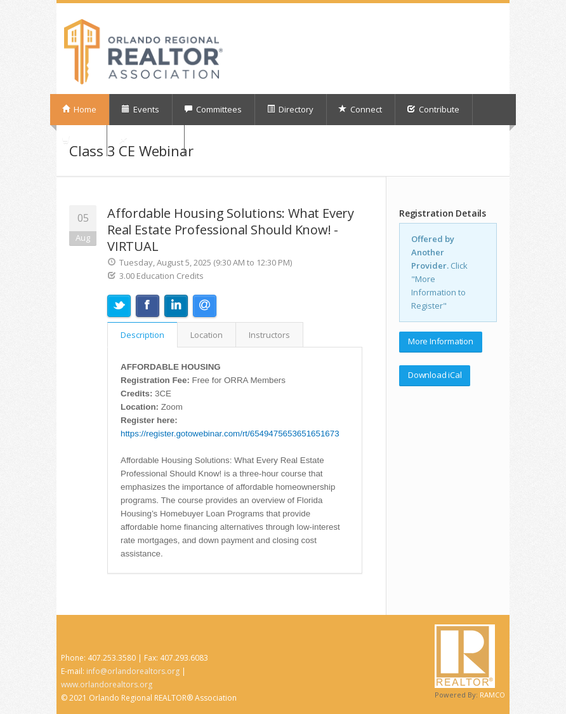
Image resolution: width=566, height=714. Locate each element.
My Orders (145, 140)
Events (140, 109)
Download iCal (434, 375)
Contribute (433, 109)
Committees (213, 109)
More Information (440, 341)
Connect (360, 109)
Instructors (269, 334)
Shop (78, 140)
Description (142, 334)
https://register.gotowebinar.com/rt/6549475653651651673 (230, 433)
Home (79, 109)
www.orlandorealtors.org (106, 684)
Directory (290, 109)
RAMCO (492, 694)
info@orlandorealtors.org (133, 671)
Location (206, 334)
